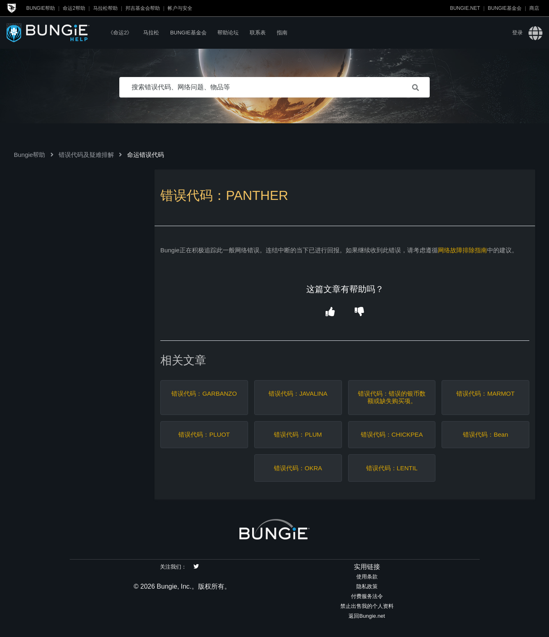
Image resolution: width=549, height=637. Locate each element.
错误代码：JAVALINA (298, 393)
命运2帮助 (74, 8)
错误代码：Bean (485, 434)
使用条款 (367, 577)
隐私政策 (367, 586)
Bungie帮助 (40, 8)
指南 (282, 32)
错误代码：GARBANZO (204, 393)
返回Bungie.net (367, 616)
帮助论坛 (228, 32)
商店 (534, 8)
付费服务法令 (367, 596)
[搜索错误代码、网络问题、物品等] (274, 87)
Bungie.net (465, 8)
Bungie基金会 (505, 8)
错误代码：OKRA (298, 468)
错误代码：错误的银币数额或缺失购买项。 (392, 397)
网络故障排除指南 (462, 250)
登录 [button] (517, 32)
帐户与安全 (180, 8)
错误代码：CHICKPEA (392, 434)
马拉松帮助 (105, 8)
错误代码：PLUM (298, 434)
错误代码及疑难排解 (86, 154)
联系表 (258, 32)
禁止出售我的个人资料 (367, 606)
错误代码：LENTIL (392, 468)
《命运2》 (120, 32)
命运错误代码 (145, 154)
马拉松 (151, 32)
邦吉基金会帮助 (142, 8)
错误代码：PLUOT (204, 434)
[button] (330, 312)
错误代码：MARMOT (485, 393)
